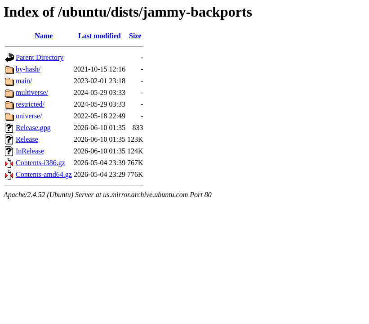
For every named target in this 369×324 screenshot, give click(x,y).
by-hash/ (28, 69)
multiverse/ (32, 92)
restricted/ (30, 104)
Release (27, 139)
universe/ (29, 116)
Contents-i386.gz (40, 162)
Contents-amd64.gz (44, 174)
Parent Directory (39, 57)
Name (44, 36)
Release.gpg (33, 127)
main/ (24, 81)
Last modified (99, 36)
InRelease (30, 151)
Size (135, 36)
